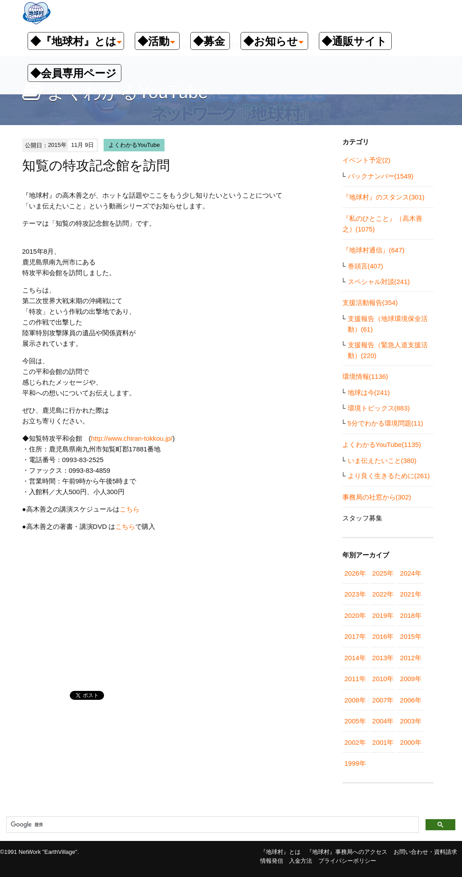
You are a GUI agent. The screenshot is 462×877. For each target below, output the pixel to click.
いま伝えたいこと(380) (382, 460)
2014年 (355, 658)
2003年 (411, 721)
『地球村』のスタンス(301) (383, 197)
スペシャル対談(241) (379, 281)
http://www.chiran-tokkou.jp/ (132, 438)
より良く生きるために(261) (389, 475)
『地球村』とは (280, 852)
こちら (130, 509)
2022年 (383, 594)
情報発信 (271, 860)
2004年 (383, 721)
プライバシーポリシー (347, 860)
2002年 (355, 742)
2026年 (355, 573)
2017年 (355, 636)
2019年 (383, 615)
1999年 (355, 763)
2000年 (411, 742)
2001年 (383, 742)
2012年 (411, 658)
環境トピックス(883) (379, 408)
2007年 (383, 700)
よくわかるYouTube (134, 145)
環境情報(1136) (365, 376)
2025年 (383, 573)
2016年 (383, 636)
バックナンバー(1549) (381, 176)
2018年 (411, 615)
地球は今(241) (369, 392)
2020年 (355, 615)
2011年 (355, 678)
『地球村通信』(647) (373, 250)
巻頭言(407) (365, 266)
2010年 (383, 678)
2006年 (411, 700)
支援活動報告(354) (370, 302)
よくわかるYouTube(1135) (381, 444)
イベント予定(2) (366, 160)
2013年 (383, 658)
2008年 (355, 700)
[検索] (212, 825)
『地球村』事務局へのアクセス (346, 852)
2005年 (355, 721)
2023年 (355, 594)
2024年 (411, 573)
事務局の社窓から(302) (376, 497)
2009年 (411, 678)
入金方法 (300, 860)
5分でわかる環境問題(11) (385, 423)
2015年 (411, 636)
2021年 (411, 594)
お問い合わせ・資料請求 (425, 852)
